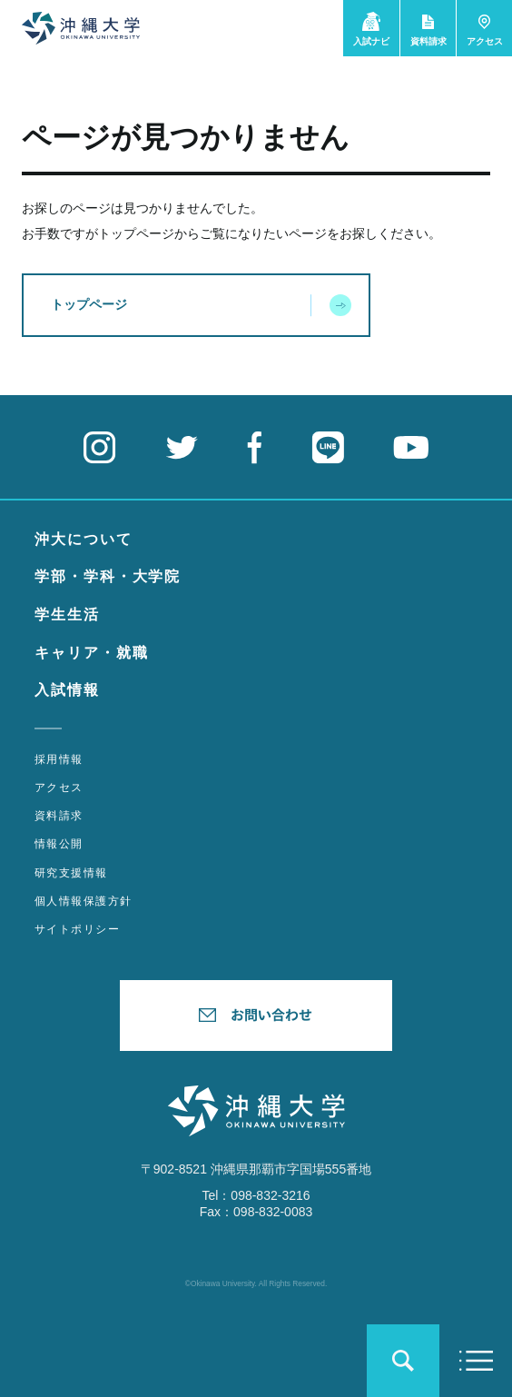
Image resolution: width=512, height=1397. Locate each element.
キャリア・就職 (91, 652)
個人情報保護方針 (83, 901)
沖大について (83, 539)
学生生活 (67, 614)
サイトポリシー (77, 929)
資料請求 (59, 815)
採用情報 (59, 759)
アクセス (59, 787)
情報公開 (59, 843)
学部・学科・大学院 (107, 576)
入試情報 (67, 690)
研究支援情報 (71, 873)
